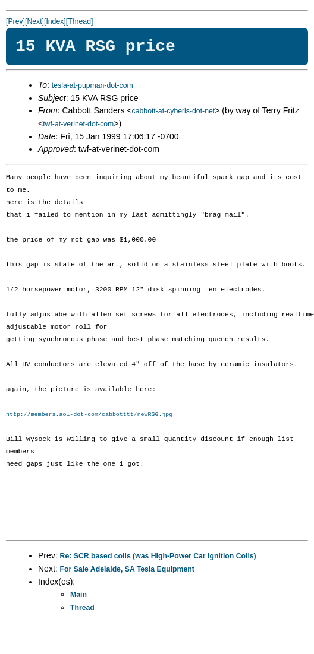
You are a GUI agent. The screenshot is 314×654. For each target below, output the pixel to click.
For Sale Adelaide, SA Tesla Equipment (127, 569)
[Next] (34, 21)
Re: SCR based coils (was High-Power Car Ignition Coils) (158, 556)
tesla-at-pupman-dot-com (92, 85)
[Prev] (15, 21)
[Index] (55, 21)
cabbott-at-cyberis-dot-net (173, 111)
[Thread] (79, 21)
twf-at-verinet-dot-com (78, 124)
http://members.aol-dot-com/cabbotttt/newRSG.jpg (89, 414)
